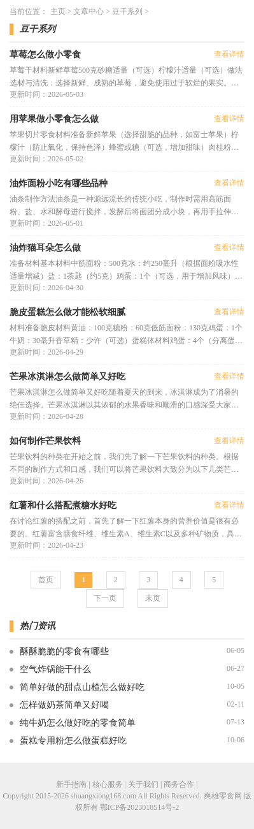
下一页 (105, 598)
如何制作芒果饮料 (45, 441)
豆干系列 (127, 11)
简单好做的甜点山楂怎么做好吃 (82, 687)
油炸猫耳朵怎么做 (45, 248)
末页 (152, 598)
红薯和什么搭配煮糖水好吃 (63, 505)
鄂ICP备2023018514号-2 (140, 807)
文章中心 (88, 11)
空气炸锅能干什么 (55, 669)
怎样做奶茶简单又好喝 (64, 705)
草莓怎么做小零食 (45, 54)
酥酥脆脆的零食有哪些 (64, 651)
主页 (58, 11)
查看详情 (229, 54)
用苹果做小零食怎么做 (54, 119)
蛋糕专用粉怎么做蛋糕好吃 (73, 740)
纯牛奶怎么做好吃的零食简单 (78, 723)
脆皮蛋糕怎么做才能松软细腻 (67, 312)
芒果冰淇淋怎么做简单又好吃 (67, 376)
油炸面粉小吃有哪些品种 (59, 183)
